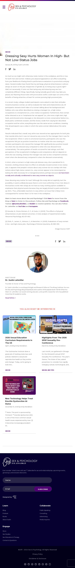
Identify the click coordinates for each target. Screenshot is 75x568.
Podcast (5, 513)
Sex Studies (6, 534)
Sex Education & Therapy (11, 537)
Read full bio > (10, 298)
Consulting (43, 513)
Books (5, 516)
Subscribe (43, 489)
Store (4, 531)
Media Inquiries (45, 519)
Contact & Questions (9, 540)
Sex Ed (7, 52)
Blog (4, 510)
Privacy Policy (37, 554)
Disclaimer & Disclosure (37, 558)
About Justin (7, 519)
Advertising (44, 516)
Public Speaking (45, 510)
